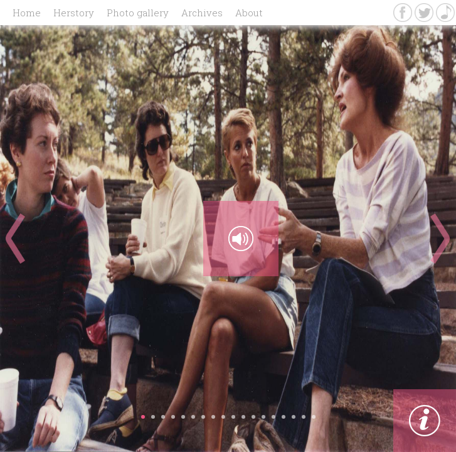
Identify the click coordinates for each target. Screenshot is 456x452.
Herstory (73, 12)
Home (27, 12)
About (249, 12)
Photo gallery (138, 12)
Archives (202, 12)
